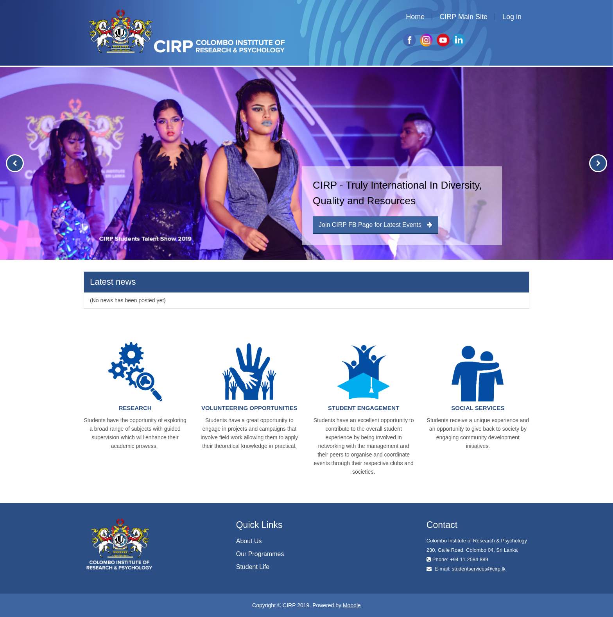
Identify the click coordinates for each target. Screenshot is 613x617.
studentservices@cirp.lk (478, 569)
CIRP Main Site (463, 17)
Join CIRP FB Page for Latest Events (375, 224)
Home (415, 17)
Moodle (352, 605)
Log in (512, 17)
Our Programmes (260, 554)
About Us (249, 541)
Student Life (252, 567)
